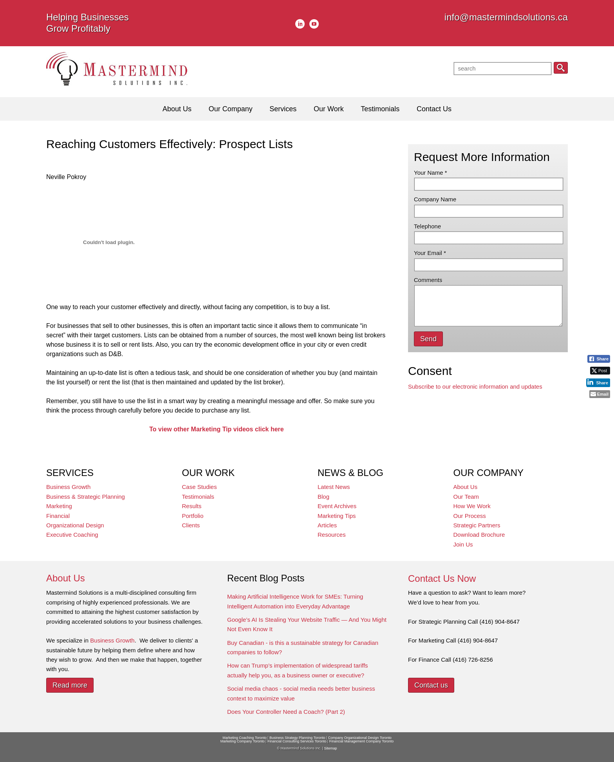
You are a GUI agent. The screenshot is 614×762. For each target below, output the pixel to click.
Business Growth (68, 486)
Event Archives (337, 506)
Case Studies (199, 486)
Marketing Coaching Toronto (244, 738)
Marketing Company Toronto (242, 741)
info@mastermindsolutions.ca (506, 17)
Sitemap (330, 748)
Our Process (469, 515)
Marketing (59, 506)
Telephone (427, 226)
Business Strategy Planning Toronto (297, 738)
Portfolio (193, 515)
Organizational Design (75, 525)
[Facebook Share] (598, 359)
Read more (69, 685)
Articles (327, 525)
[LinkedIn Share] (598, 382)
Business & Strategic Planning (85, 496)
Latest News (334, 486)
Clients (191, 525)
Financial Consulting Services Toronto (296, 741)
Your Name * (430, 172)
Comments (428, 280)
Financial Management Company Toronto (361, 741)
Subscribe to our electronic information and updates (475, 386)
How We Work (472, 506)
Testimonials (198, 496)
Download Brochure (479, 534)
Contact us (431, 685)
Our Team (466, 496)
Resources (332, 534)
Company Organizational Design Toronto (360, 738)
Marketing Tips (337, 515)
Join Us (463, 544)
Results (192, 506)
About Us (465, 486)
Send (428, 339)
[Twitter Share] (600, 371)
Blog (323, 496)
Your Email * (430, 253)
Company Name (435, 199)
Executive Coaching (72, 534)
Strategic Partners (476, 525)
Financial (58, 515)
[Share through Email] (599, 394)
